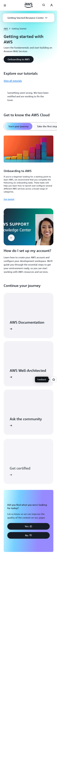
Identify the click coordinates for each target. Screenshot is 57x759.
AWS (6, 28)
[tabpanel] (28, 167)
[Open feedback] (53, 379)
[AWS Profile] (51, 5)
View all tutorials (13, 80)
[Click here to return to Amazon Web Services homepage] (28, 5)
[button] (27, 17)
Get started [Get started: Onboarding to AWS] (9, 199)
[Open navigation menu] (4, 5)
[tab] (18, 126)
